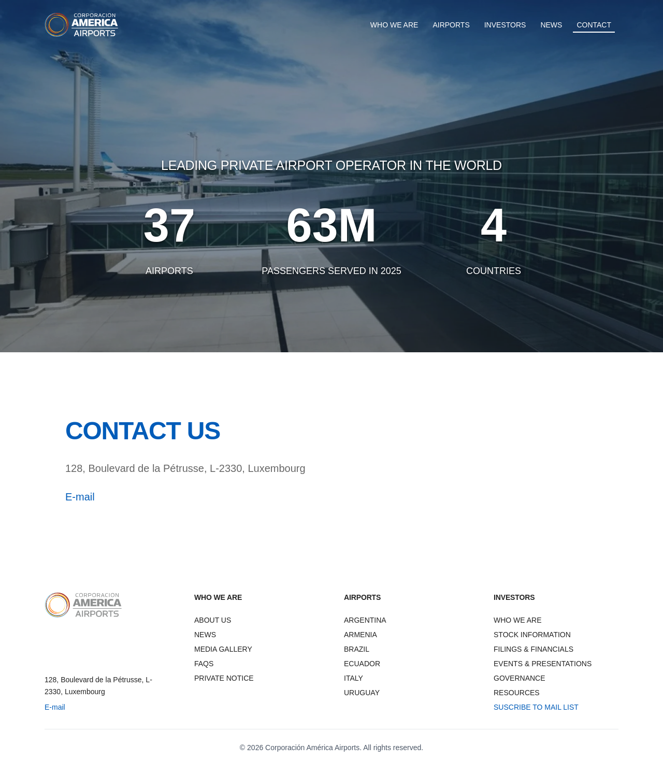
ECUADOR (362, 663)
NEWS (551, 25)
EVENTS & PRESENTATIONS (543, 663)
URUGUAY (362, 692)
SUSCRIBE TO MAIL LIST (536, 707)
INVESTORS (505, 25)
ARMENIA (360, 634)
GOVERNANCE (519, 678)
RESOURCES (517, 692)
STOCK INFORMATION (532, 634)
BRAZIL (356, 649)
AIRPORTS (451, 25)
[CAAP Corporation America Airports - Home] (82, 24)
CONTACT (593, 25)
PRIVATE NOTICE (224, 678)
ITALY (353, 678)
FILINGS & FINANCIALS (533, 649)
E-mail (80, 497)
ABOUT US (212, 620)
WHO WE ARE (394, 25)
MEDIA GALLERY (223, 649)
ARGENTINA (365, 620)
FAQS (203, 663)
